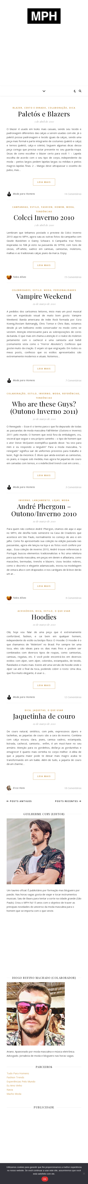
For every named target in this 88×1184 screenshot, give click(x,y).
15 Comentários (72, 277)
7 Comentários (73, 380)
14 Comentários (72, 194)
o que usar (62, 611)
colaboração (57, 107)
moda (70, 207)
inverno (45, 393)
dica (72, 107)
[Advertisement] (44, 61)
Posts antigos (19, 801)
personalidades (64, 290)
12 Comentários (72, 697)
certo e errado (35, 107)
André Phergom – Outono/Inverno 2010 (44, 510)
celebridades (21, 290)
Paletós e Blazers (44, 113)
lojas (56, 500)
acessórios (26, 611)
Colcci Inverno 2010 (44, 217)
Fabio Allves (19, 276)
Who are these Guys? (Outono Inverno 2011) (44, 407)
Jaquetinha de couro (44, 716)
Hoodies (44, 616)
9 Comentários (73, 597)
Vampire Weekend (44, 296)
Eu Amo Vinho (14, 1085)
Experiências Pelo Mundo (21, 1081)
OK (44, 1179)
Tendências (44, 211)
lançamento (41, 500)
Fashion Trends (15, 1077)
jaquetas (39, 710)
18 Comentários (72, 788)
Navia (10, 1089)
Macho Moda (14, 1093)
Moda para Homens (24, 193)
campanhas (20, 207)
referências (70, 393)
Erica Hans (19, 787)
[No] (84, 1173)
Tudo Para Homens (18, 1073)
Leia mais (44, 182)
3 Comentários (73, 487)
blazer (17, 107)
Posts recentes (68, 801)
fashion (47, 207)
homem (59, 207)
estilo (34, 207)
